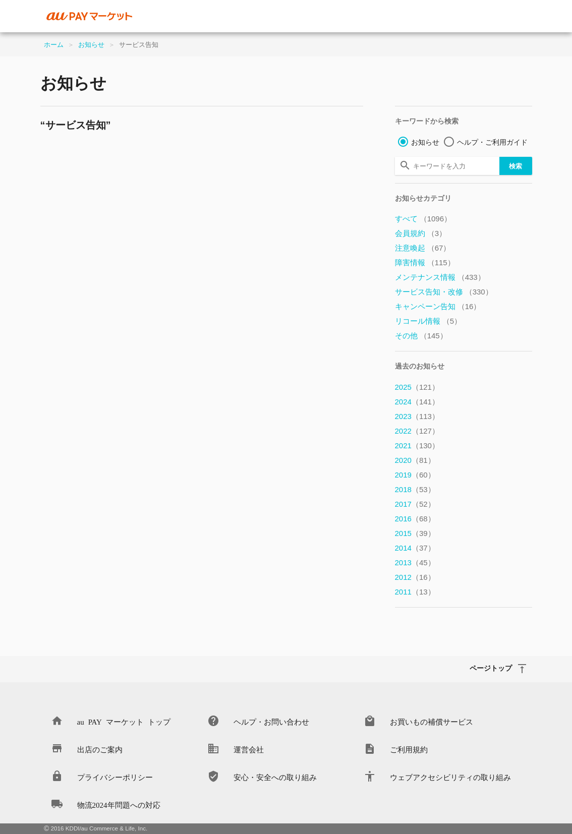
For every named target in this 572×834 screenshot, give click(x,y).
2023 (417, 416)
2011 (415, 591)
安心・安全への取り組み (275, 777)
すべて (423, 218)
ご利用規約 (409, 749)
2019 (415, 474)
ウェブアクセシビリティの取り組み (450, 777)
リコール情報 (428, 321)
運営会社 (249, 749)
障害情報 (425, 262)
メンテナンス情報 (440, 277)
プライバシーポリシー (115, 777)
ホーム (54, 44)
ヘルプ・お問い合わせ (271, 721)
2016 (415, 518)
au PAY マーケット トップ (123, 721)
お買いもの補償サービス (431, 721)
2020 (415, 460)
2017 (415, 504)
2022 (417, 431)
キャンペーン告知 (438, 306)
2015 (415, 533)
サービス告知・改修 (444, 291)
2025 (417, 387)
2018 (415, 489)
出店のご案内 (100, 749)
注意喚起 (423, 248)
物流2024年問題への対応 (118, 804)
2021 (417, 445)
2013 (415, 562)
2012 (415, 577)
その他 (421, 335)
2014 (415, 548)
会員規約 (421, 233)
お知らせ (91, 44)
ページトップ (491, 667)
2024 (417, 401)
